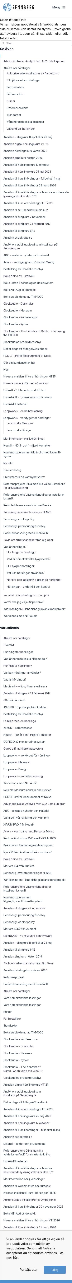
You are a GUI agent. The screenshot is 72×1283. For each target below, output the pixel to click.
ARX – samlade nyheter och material (26, 810)
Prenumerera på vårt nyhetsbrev (24, 477)
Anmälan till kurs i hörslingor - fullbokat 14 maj (31, 178)
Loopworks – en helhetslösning (23, 776)
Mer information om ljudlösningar (24, 438)
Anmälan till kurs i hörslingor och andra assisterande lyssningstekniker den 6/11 (36, 194)
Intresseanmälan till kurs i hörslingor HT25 (29, 376)
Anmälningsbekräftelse (17, 237)
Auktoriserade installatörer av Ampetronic (33, 73)
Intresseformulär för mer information (26, 383)
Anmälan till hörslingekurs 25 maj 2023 (27, 171)
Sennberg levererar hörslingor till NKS (27, 512)
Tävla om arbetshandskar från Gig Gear (28, 539)
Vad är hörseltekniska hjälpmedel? (28, 559)
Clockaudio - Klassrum (17, 310)
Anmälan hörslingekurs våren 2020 (25, 150)
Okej (55, 1270)
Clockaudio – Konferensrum (20, 1039)
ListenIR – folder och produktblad (24, 1143)
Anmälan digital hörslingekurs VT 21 (25, 144)
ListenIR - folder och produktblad (24, 390)
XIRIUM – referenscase (17, 727)
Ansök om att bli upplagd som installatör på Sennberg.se (30, 246)
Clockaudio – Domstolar (18, 1046)
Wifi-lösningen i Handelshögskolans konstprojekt (34, 609)
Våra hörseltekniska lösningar (25, 121)
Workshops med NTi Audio (20, 615)
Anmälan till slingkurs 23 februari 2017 (26, 223)
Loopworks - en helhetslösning (23, 411)
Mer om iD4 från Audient (18, 866)
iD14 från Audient (14, 700)
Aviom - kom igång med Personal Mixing (28, 262)
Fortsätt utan (29, 1269)
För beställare (15, 87)
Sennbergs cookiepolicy (19, 519)
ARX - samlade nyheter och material (26, 255)
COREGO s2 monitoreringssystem (24, 741)
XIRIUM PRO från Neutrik (18, 824)
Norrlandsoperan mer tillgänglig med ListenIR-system (32, 454)
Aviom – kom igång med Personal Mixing (28, 831)
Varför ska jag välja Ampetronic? (23, 602)
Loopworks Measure (20, 423)
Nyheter (8, 463)
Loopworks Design (19, 430)
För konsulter (15, 94)
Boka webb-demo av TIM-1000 (23, 296)
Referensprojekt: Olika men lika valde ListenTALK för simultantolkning (34, 485)
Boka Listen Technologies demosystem (28, 282)
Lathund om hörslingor (21, 128)
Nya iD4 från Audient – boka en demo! (27, 852)
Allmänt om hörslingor (16, 68)
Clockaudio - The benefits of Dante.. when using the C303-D (34, 333)
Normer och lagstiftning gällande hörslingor (34, 579)
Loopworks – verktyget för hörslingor (27, 755)
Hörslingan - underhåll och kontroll (28, 586)
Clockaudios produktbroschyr (22, 342)
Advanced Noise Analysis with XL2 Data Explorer (34, 61)
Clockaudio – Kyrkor (16, 1060)
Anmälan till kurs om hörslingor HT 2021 (28, 203)
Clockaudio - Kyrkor (16, 324)
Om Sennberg (12, 470)
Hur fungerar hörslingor (21, 552)
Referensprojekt (17, 108)
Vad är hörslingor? (14, 546)
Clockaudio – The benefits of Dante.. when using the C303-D (23, 1068)
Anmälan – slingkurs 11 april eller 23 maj (27, 137)
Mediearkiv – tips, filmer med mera (25, 686)
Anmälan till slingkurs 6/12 (19, 230)
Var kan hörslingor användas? (25, 572)
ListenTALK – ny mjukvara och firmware (27, 935)
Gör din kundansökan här (19, 362)
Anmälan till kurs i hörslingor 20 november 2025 (33, 1206)
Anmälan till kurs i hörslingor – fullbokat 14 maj (31, 1129)
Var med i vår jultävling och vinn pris (26, 595)
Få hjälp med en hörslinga (23, 80)
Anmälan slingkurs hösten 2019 (22, 157)
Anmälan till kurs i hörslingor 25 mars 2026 (29, 185)
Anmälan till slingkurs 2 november (24, 216)
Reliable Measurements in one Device (27, 505)
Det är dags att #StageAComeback (25, 348)
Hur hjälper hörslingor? (21, 566)
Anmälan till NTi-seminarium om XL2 (25, 210)
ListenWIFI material (14, 404)
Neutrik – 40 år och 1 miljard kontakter (27, 734)
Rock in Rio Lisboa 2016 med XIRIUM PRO (29, 838)
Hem (6, 369)
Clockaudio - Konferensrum (20, 317)
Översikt (8, 645)
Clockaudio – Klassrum (17, 1053)
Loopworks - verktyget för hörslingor (26, 417)
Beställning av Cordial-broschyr (23, 269)
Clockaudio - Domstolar (18, 303)
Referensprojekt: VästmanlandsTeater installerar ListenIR (33, 496)
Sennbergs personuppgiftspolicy (24, 526)
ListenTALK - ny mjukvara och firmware (27, 397)
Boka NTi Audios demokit (19, 289)
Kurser (11, 101)
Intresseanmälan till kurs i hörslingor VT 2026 (31, 1220)
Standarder (14, 114)
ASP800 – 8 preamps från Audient (24, 707)
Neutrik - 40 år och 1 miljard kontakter (27, 445)
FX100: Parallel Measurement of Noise (27, 355)
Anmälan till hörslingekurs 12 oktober (26, 164)
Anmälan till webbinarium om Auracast (26, 1185)
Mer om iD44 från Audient (19, 928)
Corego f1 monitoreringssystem (23, 748)
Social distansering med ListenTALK (25, 533)
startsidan (47, 33)
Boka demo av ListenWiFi (19, 276)
